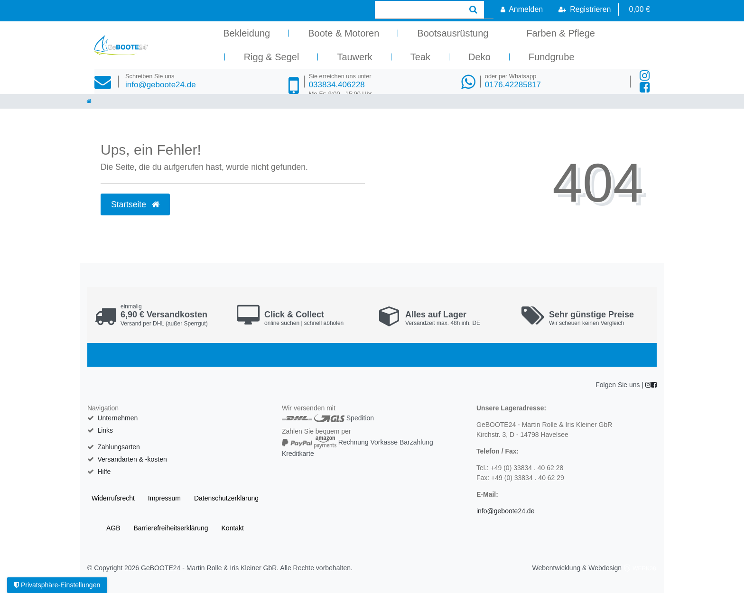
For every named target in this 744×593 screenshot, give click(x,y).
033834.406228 (340, 85)
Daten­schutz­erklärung (226, 498)
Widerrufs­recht (113, 498)
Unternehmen (117, 418)
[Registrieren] (584, 9)
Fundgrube (552, 57)
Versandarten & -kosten (132, 459)
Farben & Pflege (560, 33)
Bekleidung (246, 33)
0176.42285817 (513, 81)
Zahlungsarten (118, 447)
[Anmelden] (521, 9)
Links (105, 430)
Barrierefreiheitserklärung (170, 528)
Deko (479, 57)
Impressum (164, 498)
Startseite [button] (135, 204)
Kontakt (233, 528)
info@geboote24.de (160, 81)
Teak (420, 57)
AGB (113, 528)
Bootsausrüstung (452, 33)
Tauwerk (354, 57)
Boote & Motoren (343, 33)
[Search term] (419, 10)
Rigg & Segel (271, 57)
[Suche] (473, 10)
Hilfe (104, 471)
